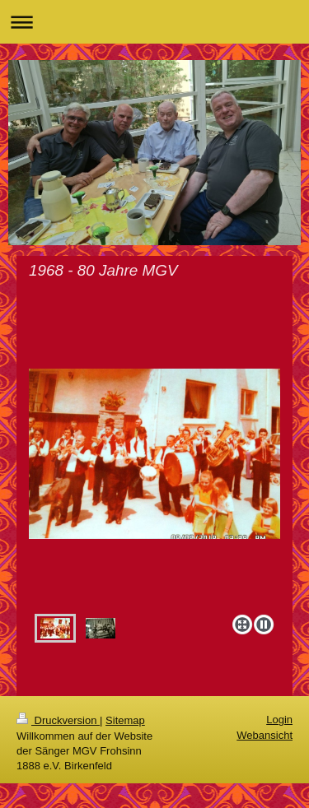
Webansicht (264, 735)
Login (279, 719)
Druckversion (58, 720)
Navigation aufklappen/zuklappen (154, 21)
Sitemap (125, 720)
